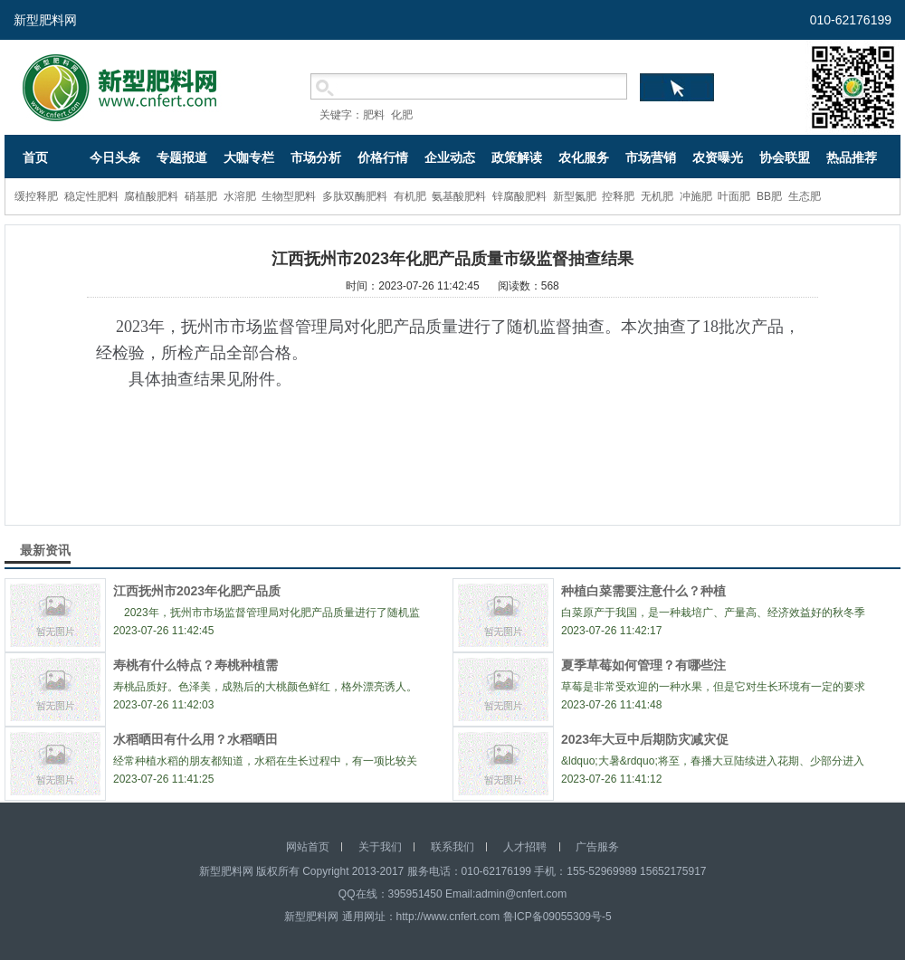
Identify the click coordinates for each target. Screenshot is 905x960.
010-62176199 (850, 20)
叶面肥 (734, 196)
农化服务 (583, 157)
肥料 (374, 115)
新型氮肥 (574, 196)
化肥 (402, 115)
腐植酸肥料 (151, 196)
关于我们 (380, 847)
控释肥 (618, 196)
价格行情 (382, 157)
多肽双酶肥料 (354, 196)
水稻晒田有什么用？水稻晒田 (195, 739)
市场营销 (650, 157)
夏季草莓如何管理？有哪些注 (643, 665)
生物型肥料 (289, 196)
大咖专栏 (249, 157)
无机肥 (657, 196)
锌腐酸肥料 (519, 196)
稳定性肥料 (91, 196)
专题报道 (182, 157)
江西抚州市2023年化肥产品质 (197, 591)
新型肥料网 (45, 20)
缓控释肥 (36, 196)
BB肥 (769, 196)
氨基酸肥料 (459, 196)
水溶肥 (240, 196)
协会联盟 (784, 157)
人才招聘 (525, 847)
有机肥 (410, 196)
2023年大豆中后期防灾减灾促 (645, 739)
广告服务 (597, 847)
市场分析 (316, 157)
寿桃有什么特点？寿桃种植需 (195, 665)
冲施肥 (696, 196)
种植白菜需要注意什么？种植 (643, 591)
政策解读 (516, 157)
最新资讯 (45, 550)
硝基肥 (201, 196)
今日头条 (115, 157)
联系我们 (452, 847)
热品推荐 (851, 157)
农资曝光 (717, 157)
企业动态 (449, 157)
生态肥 (804, 196)
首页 (35, 157)
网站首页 (307, 847)
